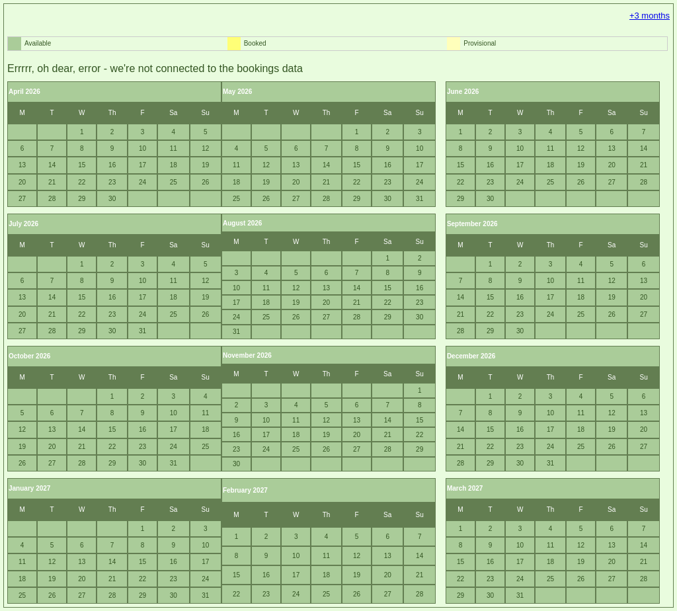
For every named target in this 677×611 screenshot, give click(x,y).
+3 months (649, 15)
